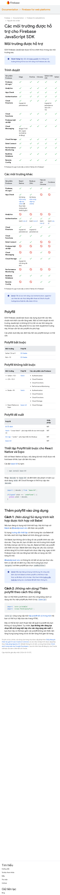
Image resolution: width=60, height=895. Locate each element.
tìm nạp (8, 437)
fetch (23, 376)
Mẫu (3, 876)
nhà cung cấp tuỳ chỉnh (22, 201)
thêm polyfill (33, 59)
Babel (6, 528)
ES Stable (24, 353)
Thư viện (5, 880)
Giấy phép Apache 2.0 (12, 644)
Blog (3, 893)
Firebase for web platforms (36, 9)
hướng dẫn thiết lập (20, 533)
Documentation (10, 9)
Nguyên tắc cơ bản (13, 21)
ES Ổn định (9, 427)
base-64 (24, 405)
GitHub (4, 883)
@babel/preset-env (19, 528)
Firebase (7, 18)
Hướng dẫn (5, 869)
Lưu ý (25, 221)
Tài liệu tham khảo (8, 872)
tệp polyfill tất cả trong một (40, 616)
